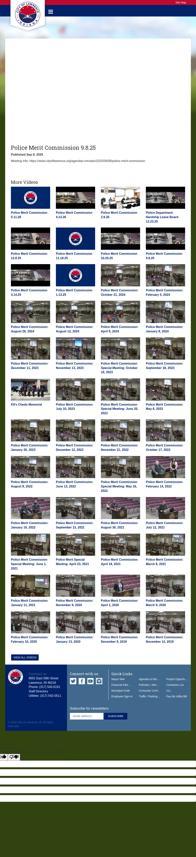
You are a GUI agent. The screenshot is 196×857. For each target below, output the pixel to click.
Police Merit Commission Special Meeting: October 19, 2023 (119, 372)
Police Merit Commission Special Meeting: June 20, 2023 (119, 413)
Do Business (152, 12)
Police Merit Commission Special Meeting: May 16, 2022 (119, 491)
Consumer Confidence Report (156, 694)
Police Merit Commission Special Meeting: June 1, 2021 (29, 568)
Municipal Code (120, 694)
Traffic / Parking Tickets (153, 700)
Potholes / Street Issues (153, 688)
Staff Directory (38, 695)
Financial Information (123, 688)
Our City (130, 12)
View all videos (24, 661)
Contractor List (175, 688)
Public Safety (107, 12)
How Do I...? (176, 12)
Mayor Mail (117, 683)
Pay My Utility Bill (176, 700)
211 (168, 694)
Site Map (181, 2)
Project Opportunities (178, 683)
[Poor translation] (14, 761)
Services (83, 12)
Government (60, 12)
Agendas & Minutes (150, 683)
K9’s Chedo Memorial (26, 408)
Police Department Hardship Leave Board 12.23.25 (162, 221)
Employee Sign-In (122, 700)
